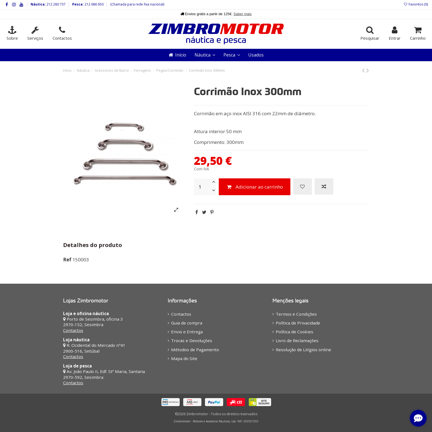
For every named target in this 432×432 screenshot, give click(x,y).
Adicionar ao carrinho (254, 187)
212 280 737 (56, 4)
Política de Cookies (294, 331)
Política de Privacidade (298, 323)
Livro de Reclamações (297, 340)
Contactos (73, 330)
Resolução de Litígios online (303, 349)
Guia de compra (186, 323)
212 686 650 (94, 4)
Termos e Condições (296, 314)
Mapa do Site (184, 358)
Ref (67, 259)
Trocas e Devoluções (191, 340)
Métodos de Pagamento (195, 349)
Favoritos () (416, 4)
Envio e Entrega (187, 331)
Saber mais (243, 14)
